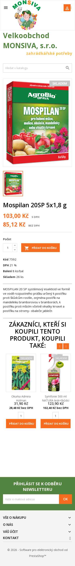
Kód (5, 259)
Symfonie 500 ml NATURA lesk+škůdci (55, 398)
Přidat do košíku (40, 248)
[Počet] (8, 247)
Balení (7, 271)
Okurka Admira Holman (21, 398)
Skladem (9, 277)
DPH (6, 265)
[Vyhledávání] (37, 68)
